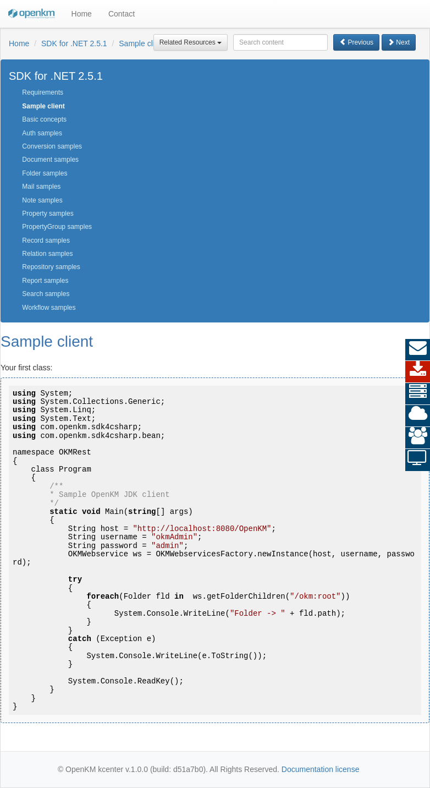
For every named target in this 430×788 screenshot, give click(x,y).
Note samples (42, 200)
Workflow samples (48, 307)
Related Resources (190, 42)
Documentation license (321, 769)
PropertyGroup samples (57, 227)
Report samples (45, 280)
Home (81, 13)
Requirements (42, 92)
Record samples (46, 240)
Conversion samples (52, 146)
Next (399, 42)
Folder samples (44, 173)
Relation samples (47, 254)
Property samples (47, 213)
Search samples (45, 294)
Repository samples (51, 267)
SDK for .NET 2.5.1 (74, 43)
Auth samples (42, 133)
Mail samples (41, 186)
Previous (356, 42)
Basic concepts (44, 119)
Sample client (142, 43)
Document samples (50, 159)
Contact (121, 13)
